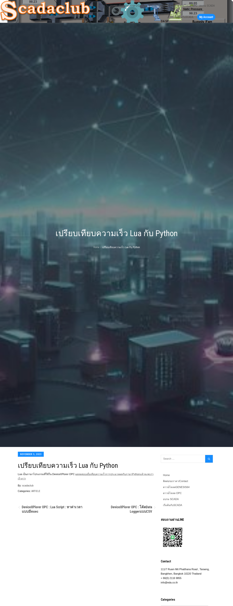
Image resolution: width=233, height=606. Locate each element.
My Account (206, 17)
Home (113, 5)
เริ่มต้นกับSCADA (183, 17)
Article (35, 491)
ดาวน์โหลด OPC (187, 5)
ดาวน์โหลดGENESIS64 (162, 5)
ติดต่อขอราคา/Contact (133, 5)
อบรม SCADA (207, 5)
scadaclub (27, 485)
